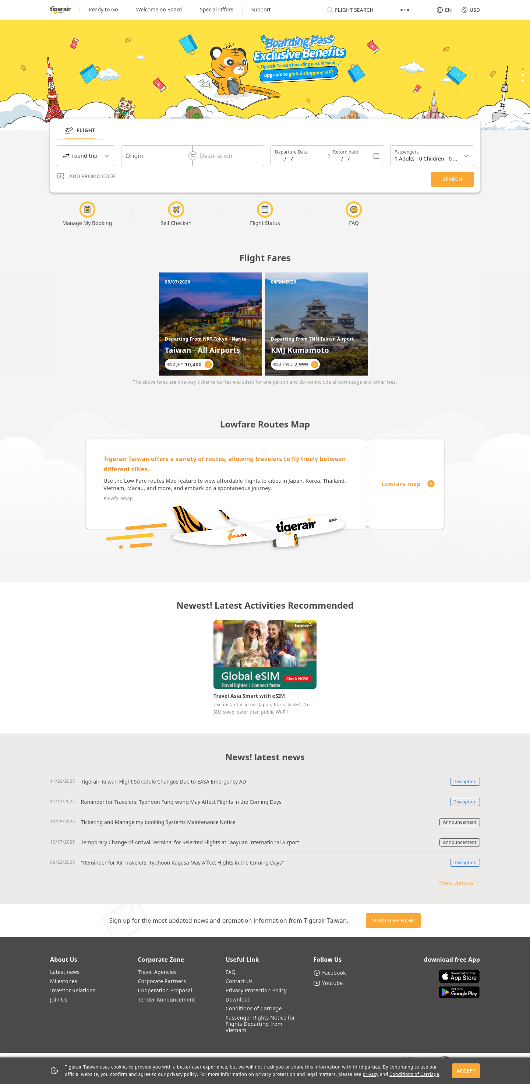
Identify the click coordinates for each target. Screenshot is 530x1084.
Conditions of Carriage (414, 1074)
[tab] (80, 132)
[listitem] (103, 10)
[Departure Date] (301, 155)
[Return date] (350, 155)
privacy (370, 1074)
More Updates (459, 882)
